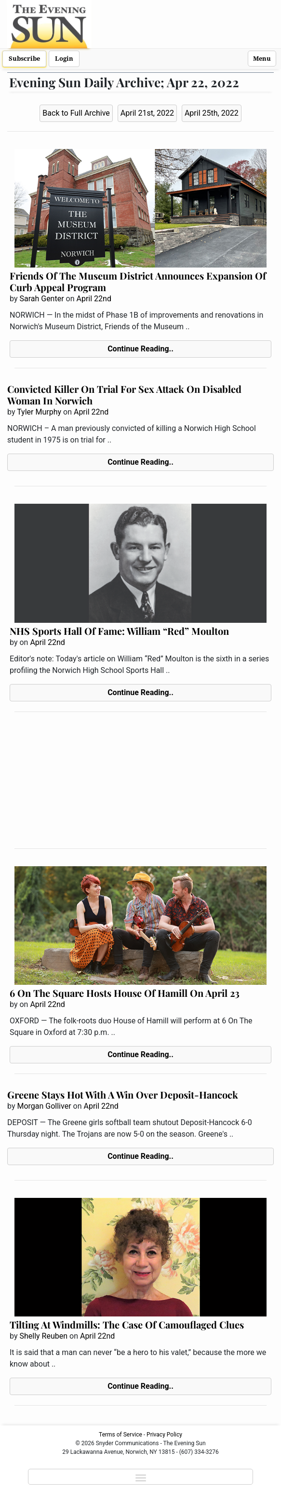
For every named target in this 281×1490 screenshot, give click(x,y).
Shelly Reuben (43, 1336)
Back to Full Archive (75, 113)
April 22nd (94, 298)
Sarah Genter (41, 298)
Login (64, 58)
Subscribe (24, 58)
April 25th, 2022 (212, 113)
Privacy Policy (164, 1434)
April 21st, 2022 (147, 113)
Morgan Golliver (44, 1106)
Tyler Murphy (39, 411)
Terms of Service (120, 1434)
